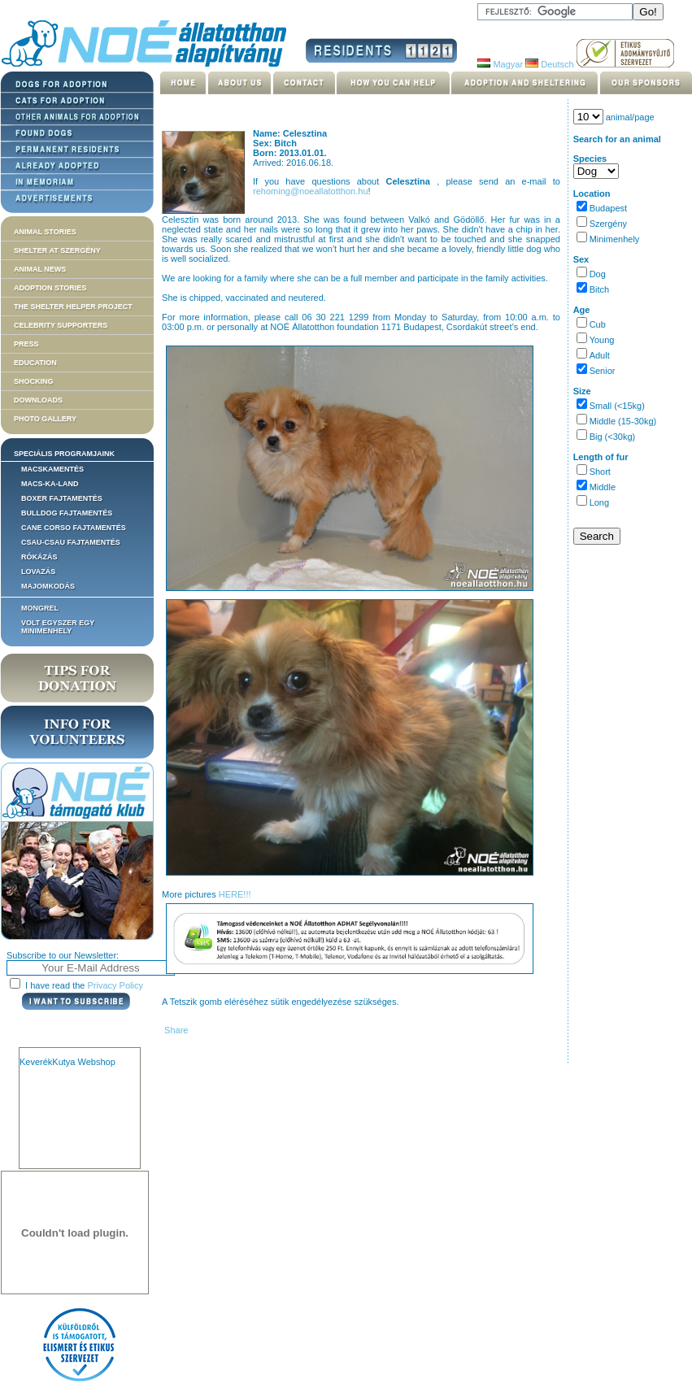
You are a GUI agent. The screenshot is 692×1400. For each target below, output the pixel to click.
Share (175, 1030)
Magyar (500, 64)
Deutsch (549, 64)
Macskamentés (52, 469)
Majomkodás (48, 586)
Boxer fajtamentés (61, 498)
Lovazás (38, 571)
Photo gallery (45, 419)
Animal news (40, 269)
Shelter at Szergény (57, 250)
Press (26, 344)
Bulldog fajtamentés (66, 513)
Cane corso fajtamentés (73, 528)
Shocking (34, 381)
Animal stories (45, 232)
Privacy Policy (115, 985)
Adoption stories (50, 288)
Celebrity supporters (60, 325)
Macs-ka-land (50, 484)
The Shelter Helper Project (73, 306)
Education (35, 363)
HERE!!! (235, 894)
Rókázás (39, 557)
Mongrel (40, 608)
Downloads (38, 400)
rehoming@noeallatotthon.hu (310, 191)
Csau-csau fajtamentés (70, 542)
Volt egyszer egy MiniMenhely (57, 627)
